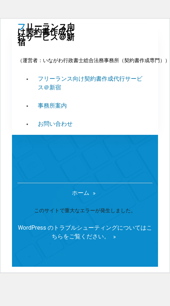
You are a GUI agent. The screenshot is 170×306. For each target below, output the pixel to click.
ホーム (80, 192)
